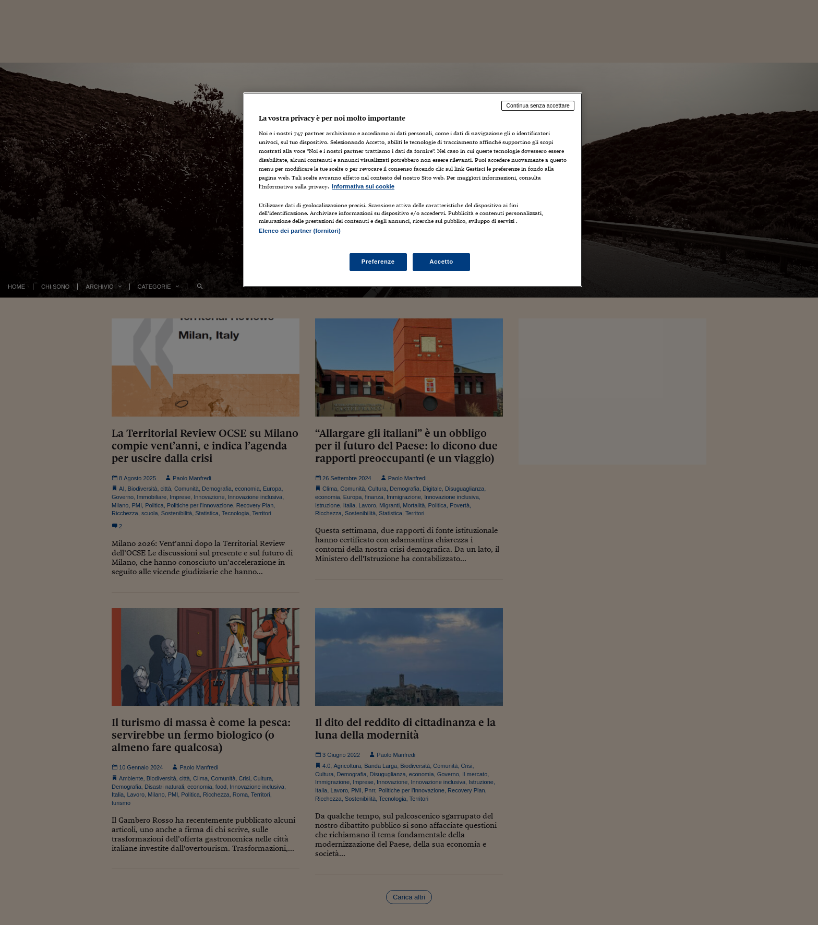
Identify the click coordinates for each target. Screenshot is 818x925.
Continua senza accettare (538, 105)
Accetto (441, 261)
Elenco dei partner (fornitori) (300, 231)
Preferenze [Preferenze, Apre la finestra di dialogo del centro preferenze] (378, 261)
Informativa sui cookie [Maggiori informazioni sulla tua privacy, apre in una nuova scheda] (363, 186)
